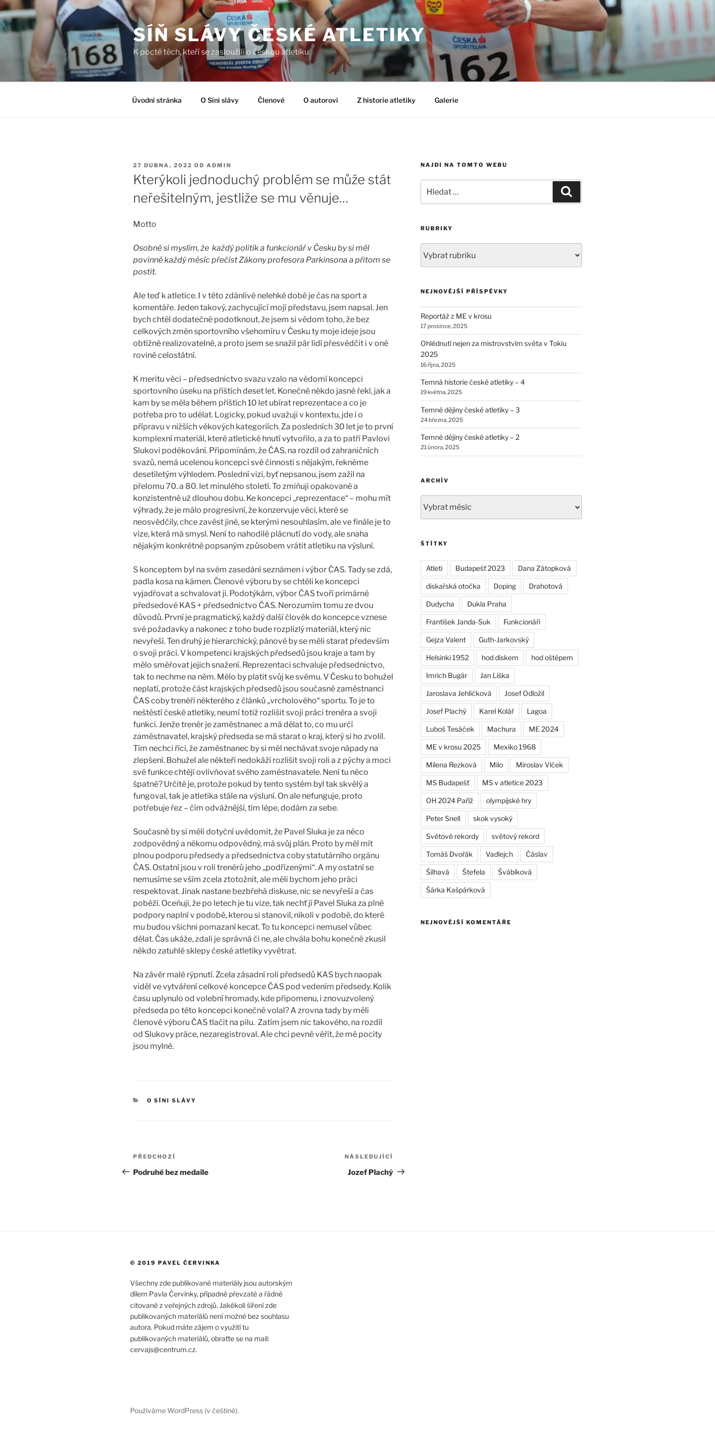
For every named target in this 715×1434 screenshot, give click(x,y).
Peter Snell (443, 818)
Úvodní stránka (157, 100)
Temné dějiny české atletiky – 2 (470, 437)
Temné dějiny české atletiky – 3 (470, 410)
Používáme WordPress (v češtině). (184, 1410)
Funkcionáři (521, 621)
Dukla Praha (486, 604)
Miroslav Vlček (539, 764)
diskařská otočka (453, 586)
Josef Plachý (446, 711)
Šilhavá (437, 872)
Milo (496, 764)
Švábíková (515, 872)
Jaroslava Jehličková (459, 693)
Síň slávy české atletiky (279, 35)
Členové (271, 100)
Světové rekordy (452, 836)
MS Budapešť (447, 782)
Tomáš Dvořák (449, 854)
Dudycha (440, 604)
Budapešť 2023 (480, 568)
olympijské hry (508, 800)
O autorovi (320, 100)
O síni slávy (172, 1100)
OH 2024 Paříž (449, 800)
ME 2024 (544, 729)
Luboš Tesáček (450, 729)
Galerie (446, 100)
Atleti (434, 568)
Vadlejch (499, 854)
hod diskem (500, 657)
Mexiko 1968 (515, 747)
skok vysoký (492, 818)
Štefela (473, 872)
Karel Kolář (496, 711)
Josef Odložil (524, 693)
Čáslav (537, 854)
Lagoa (537, 711)
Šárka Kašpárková (455, 890)
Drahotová (546, 586)
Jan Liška (494, 675)
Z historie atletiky (386, 100)
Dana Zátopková (544, 568)
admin (219, 165)
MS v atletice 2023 (512, 782)
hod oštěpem (552, 657)
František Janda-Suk (458, 621)
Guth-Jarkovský (504, 639)
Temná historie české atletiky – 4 (473, 382)
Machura (501, 729)
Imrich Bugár (446, 675)
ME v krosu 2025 (453, 747)
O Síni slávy (220, 100)
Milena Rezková (451, 764)
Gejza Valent (446, 639)
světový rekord (515, 836)
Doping (505, 586)
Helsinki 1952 (447, 657)
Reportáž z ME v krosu (456, 316)
